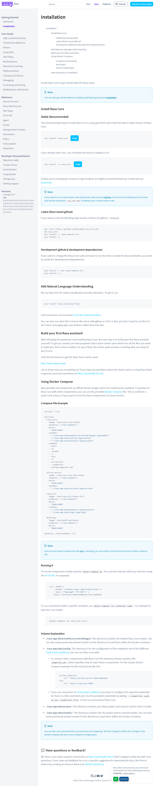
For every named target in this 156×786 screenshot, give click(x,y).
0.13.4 (26, 203)
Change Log (9, 178)
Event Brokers (10, 169)
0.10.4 (22, 209)
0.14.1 (26, 200)
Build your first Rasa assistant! (65, 52)
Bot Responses (10, 61)
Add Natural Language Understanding (68, 49)
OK (115, 779)
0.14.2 (21, 200)
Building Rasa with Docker (15, 89)
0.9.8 (26, 209)
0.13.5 (21, 203)
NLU (88, 4)
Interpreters (9, 134)
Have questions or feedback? (64, 72)
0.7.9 (5, 212)
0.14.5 (5, 200)
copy (74, 138)
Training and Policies (13, 75)
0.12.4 (21, 206)
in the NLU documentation (87, 315)
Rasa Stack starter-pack (53, 363)
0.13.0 (15, 206)
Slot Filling (8, 56)
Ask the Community (142, 4)
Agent (6, 120)
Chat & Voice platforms (14, 42)
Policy (6, 138)
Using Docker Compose (62, 56)
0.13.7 (10, 203)
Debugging (8, 80)
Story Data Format (12, 106)
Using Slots (8, 52)
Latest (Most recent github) (68, 41)
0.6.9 (9, 212)
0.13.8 (5, 203)
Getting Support (11, 183)
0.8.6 (31, 209)
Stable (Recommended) (67, 38)
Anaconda (46, 182)
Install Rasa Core (58, 33)
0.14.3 (15, 200)
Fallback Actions (11, 70)
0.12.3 (26, 206)
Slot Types (8, 110)
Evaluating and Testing (14, 84)
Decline (124, 779)
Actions (6, 47)
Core (96, 4)
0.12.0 (10, 209)
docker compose (113, 391)
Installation (9, 26)
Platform (107, 4)
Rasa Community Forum (90, 373)
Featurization (9, 143)
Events (6, 124)
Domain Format (10, 101)
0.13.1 (10, 206)
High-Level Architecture (14, 38)
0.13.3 (31, 203)
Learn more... (129, 773)
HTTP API (7, 115)
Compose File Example (66, 61)
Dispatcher (8, 148)
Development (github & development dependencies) (80, 44)
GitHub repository (94, 764)
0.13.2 (5, 206)
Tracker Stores (10, 164)
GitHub (120, 4)
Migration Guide (11, 160)
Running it (61, 64)
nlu (81, 551)
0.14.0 (31, 200)
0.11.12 (16, 209)
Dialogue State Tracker (14, 129)
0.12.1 (5, 209)
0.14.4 (10, 200)
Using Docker (9, 174)
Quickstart (8, 21)
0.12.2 (31, 206)
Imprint (105, 780)
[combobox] (66, 4)
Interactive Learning (13, 66)
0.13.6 (15, 203)
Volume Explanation (65, 67)
